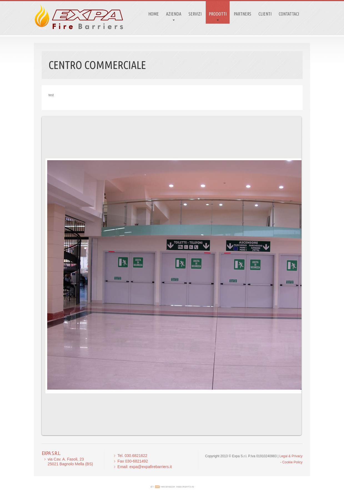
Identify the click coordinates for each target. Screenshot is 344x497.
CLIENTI (265, 13)
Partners (242, 13)
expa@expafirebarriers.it (150, 466)
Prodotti (218, 13)
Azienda (173, 13)
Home (153, 13)
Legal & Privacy (290, 456)
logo (79, 16)
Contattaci (289, 13)
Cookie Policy (292, 462)
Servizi (195, 13)
